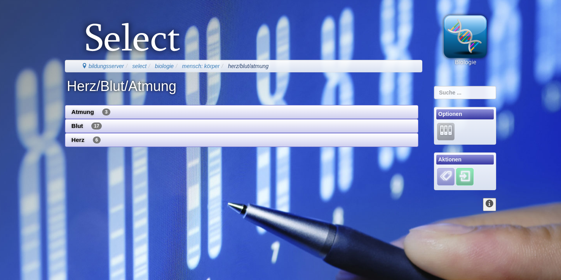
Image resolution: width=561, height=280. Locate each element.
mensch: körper (201, 66)
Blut (86, 126)
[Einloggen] (464, 176)
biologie (164, 66)
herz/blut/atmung (248, 66)
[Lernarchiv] (445, 131)
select (139, 66)
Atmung (90, 112)
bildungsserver (103, 66)
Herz (86, 140)
